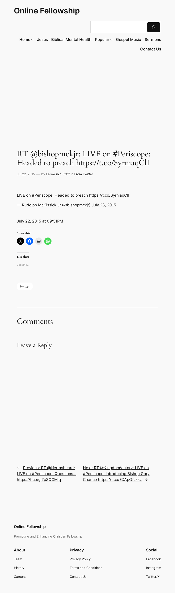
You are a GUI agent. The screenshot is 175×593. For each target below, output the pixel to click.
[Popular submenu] (111, 39)
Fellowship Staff (58, 174)
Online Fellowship (47, 10)
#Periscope (42, 195)
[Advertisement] (87, 92)
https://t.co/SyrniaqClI (109, 195)
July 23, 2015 (104, 205)
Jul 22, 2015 (26, 174)
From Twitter (83, 174)
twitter (25, 286)
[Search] (153, 27)
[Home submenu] (32, 39)
